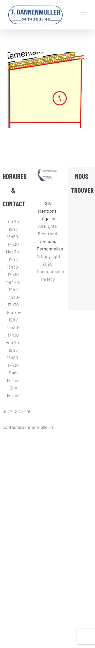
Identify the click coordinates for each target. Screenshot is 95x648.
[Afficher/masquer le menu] (83, 15)
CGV (47, 203)
